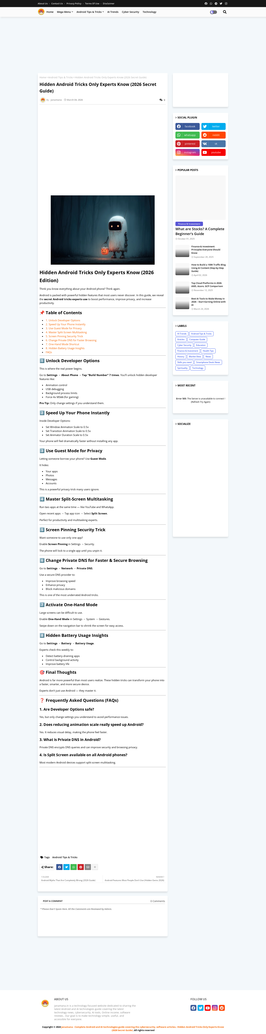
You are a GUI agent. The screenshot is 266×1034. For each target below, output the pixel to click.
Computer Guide (197, 339)
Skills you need (184, 362)
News (208, 356)
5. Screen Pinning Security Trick (64, 336)
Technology (149, 12)
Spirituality (182, 367)
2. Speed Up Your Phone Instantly (66, 324)
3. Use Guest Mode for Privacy (64, 328)
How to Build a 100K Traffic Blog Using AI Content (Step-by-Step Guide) (208, 267)
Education (201, 345)
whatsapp (190, 135)
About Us (43, 3)
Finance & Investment (187, 350)
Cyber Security (130, 12)
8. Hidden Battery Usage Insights (65, 348)
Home (50, 12)
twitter (216, 126)
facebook (190, 126)
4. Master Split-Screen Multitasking (66, 332)
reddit (216, 135)
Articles (181, 339)
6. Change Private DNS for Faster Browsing (71, 340)
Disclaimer (108, 3)
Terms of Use (92, 3)
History (180, 356)
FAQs (49, 352)
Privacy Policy (74, 3)
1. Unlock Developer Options (63, 320)
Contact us (57, 3)
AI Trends (112, 12)
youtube (216, 152)
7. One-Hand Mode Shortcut (62, 344)
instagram (190, 152)
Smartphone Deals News (208, 362)
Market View (195, 356)
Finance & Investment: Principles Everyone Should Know (205, 249)
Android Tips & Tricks (89, 12)
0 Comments (157, 901)
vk (216, 143)
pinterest (190, 143)
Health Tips (208, 350)
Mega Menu (64, 12)
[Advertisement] (133, 44)
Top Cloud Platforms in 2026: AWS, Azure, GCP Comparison (207, 284)
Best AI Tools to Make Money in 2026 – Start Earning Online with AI (208, 301)
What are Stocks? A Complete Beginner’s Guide (199, 231)
